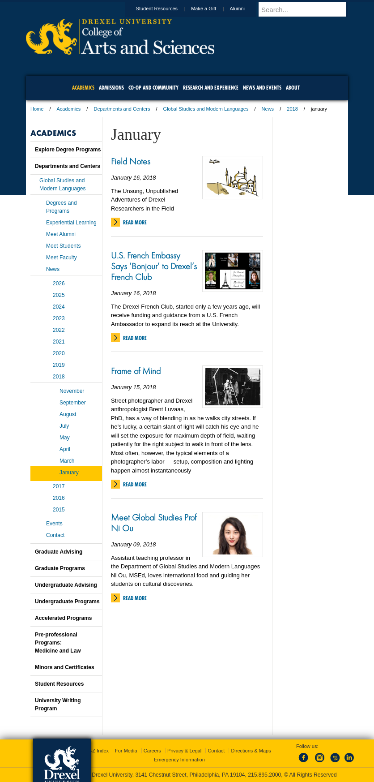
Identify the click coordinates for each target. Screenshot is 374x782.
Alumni (245, 8)
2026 (59, 283)
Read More (135, 222)
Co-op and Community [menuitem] (153, 87)
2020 (59, 353)
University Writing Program (58, 704)
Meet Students (63, 246)
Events (54, 523)
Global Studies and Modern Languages (206, 109)
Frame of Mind (136, 370)
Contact (55, 535)
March (67, 461)
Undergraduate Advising (66, 585)
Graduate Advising (58, 552)
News (268, 109)
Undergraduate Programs (67, 601)
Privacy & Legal (184, 750)
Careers (152, 750)
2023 (59, 318)
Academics (69, 109)
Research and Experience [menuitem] (210, 87)
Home (36, 109)
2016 (59, 498)
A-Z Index (98, 750)
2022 (59, 330)
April (65, 449)
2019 (59, 365)
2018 (292, 109)
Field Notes (130, 161)
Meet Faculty (61, 257)
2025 (59, 295)
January (69, 472)
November (72, 391)
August (68, 414)
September (73, 403)
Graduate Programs (60, 568)
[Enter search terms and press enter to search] (307, 9)
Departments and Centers (122, 109)
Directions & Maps (251, 750)
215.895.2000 (264, 775)
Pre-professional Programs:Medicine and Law (58, 643)
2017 (59, 486)
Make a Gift (212, 8)
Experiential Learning (71, 222)
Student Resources (165, 8)
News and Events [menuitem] (262, 87)
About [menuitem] (293, 87)
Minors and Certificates (64, 667)
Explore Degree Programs (68, 149)
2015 (59, 510)
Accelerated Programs (63, 618)
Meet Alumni (61, 234)
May (65, 437)
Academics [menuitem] (83, 87)
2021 (59, 342)
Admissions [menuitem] (111, 87)
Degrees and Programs (61, 207)
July (64, 426)
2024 (59, 307)
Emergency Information (179, 759)
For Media (126, 750)
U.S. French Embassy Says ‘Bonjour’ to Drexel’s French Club (154, 266)
